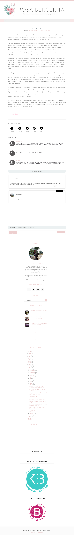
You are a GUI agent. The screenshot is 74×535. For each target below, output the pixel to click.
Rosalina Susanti (18, 194)
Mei (31, 381)
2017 (29, 364)
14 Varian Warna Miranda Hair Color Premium (38, 317)
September (33, 375)
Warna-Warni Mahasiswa (22, 151)
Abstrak (18, 160)
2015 (29, 367)
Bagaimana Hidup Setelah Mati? (37, 399)
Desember (32, 370)
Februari (32, 413)
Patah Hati (32, 408)
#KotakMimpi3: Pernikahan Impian (38, 404)
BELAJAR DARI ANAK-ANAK (36, 395)
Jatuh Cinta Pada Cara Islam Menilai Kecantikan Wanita (36, 387)
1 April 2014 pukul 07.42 (19, 195)
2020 (29, 359)
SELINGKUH (32, 410)
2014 (29, 369)
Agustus (32, 377)
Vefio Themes (47, 530)
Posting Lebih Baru (13, 232)
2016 (29, 366)
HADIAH (31, 412)
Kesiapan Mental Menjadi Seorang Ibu (38, 392)
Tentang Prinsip (33, 396)
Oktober (32, 373)
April (31, 383)
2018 (29, 363)
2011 (29, 419)
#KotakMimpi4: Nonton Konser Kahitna (37, 389)
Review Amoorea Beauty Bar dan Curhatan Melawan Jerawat (38, 323)
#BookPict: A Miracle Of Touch (37, 407)
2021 (29, 358)
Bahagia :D (19, 141)
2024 (29, 353)
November (32, 372)
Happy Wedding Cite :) (34, 405)
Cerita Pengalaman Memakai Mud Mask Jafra (38, 311)
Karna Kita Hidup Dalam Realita (37, 398)
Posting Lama (61, 232)
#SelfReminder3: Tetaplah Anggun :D (37, 401)
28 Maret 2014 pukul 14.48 (19, 180)
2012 (29, 418)
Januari (31, 415)
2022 (29, 356)
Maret (31, 384)
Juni (31, 380)
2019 (29, 361)
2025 (29, 352)
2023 (29, 355)
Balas (55, 186)
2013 (29, 416)
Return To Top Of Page (37, 532)
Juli (30, 378)
